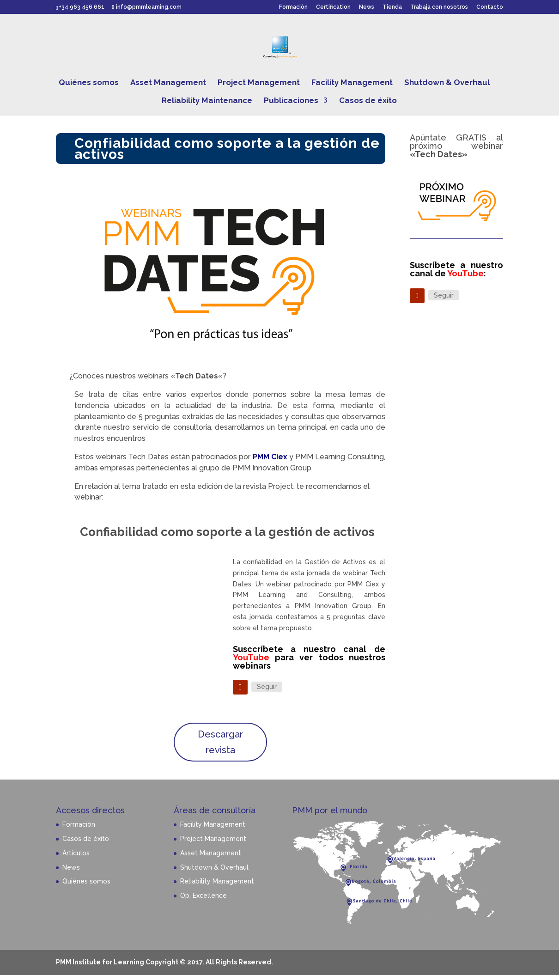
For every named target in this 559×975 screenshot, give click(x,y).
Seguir (267, 686)
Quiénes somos (89, 83)
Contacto (489, 7)
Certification (333, 7)
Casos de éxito (368, 101)
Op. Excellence (203, 895)
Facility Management (352, 83)
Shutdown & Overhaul (447, 83)
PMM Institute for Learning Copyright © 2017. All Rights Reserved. (164, 962)
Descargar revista (220, 742)
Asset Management (168, 83)
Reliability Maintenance (207, 101)
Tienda (392, 7)
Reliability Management (217, 881)
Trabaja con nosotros (439, 7)
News (366, 7)
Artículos (76, 853)
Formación (293, 7)
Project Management (259, 83)
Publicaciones (291, 101)
